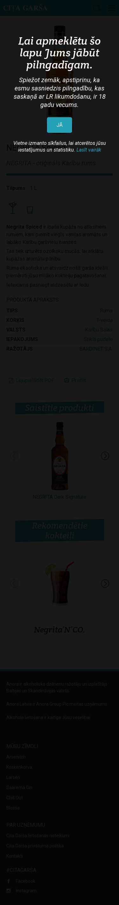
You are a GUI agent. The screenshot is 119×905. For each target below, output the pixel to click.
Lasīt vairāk (88, 150)
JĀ (59, 125)
